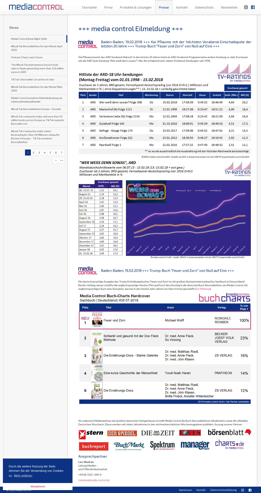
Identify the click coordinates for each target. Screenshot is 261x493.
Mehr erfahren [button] (23, 475)
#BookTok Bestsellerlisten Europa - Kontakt (36, 109)
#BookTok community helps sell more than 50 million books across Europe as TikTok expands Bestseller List (37, 120)
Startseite (89, 7)
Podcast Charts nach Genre (27, 57)
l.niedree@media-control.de (93, 480)
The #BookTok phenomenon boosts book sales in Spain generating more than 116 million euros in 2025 (37, 68)
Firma (108, 7)
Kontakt (182, 7)
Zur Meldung (203, 288)
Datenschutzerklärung (223, 489)
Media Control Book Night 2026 (29, 38)
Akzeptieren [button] (37, 486)
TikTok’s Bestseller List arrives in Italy (32, 79)
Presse (164, 7)
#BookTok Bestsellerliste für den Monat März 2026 (36, 88)
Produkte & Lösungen (136, 7)
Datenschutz (204, 7)
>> (61, 160)
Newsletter (229, 7)
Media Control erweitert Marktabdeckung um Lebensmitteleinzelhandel (36, 99)
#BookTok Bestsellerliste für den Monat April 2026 (36, 48)
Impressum (185, 489)
